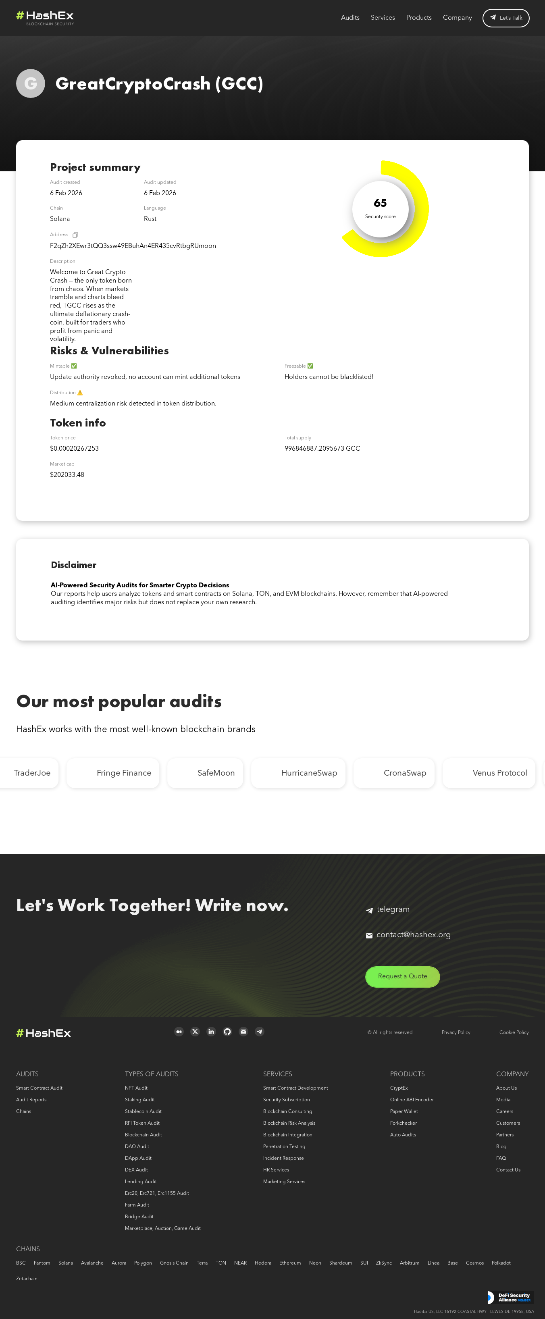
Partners (505, 1135)
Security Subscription (286, 1100)
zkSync (384, 1263)
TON (221, 1263)
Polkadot (501, 1263)
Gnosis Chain (174, 1263)
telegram (388, 910)
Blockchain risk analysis (289, 1123)
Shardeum (340, 1263)
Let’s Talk (506, 18)
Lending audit (141, 1182)
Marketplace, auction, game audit (163, 1228)
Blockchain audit (143, 1135)
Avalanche (92, 1263)
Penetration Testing (284, 1146)
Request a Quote (402, 977)
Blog (501, 1146)
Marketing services (284, 1182)
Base (452, 1263)
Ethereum (290, 1263)
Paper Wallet (404, 1111)
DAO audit (137, 1146)
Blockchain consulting (287, 1111)
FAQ (501, 1158)
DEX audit (136, 1170)
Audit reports (31, 1100)
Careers (504, 1111)
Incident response (283, 1158)
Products (419, 18)
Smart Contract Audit (39, 1088)
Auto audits (403, 1135)
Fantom (42, 1263)
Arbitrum (410, 1263)
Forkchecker (403, 1123)
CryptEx (399, 1088)
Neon (315, 1263)
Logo (45, 18)
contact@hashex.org (408, 935)
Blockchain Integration (287, 1135)
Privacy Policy (456, 1032)
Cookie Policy (514, 1032)
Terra (202, 1263)
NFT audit (136, 1088)
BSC (21, 1263)
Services (383, 18)
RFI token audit (142, 1123)
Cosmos (475, 1263)
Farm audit (137, 1205)
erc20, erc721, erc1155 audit (157, 1193)
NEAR (240, 1263)
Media (503, 1100)
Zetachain (26, 1279)
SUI (364, 1263)
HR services (276, 1170)
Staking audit (140, 1100)
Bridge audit (139, 1217)
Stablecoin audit (143, 1111)
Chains (23, 1111)
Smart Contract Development (295, 1088)
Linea (433, 1263)
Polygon (143, 1263)
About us (506, 1088)
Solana (65, 1263)
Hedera (263, 1263)
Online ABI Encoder (412, 1100)
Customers (508, 1123)
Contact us (508, 1170)
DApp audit (138, 1158)
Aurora (119, 1263)
